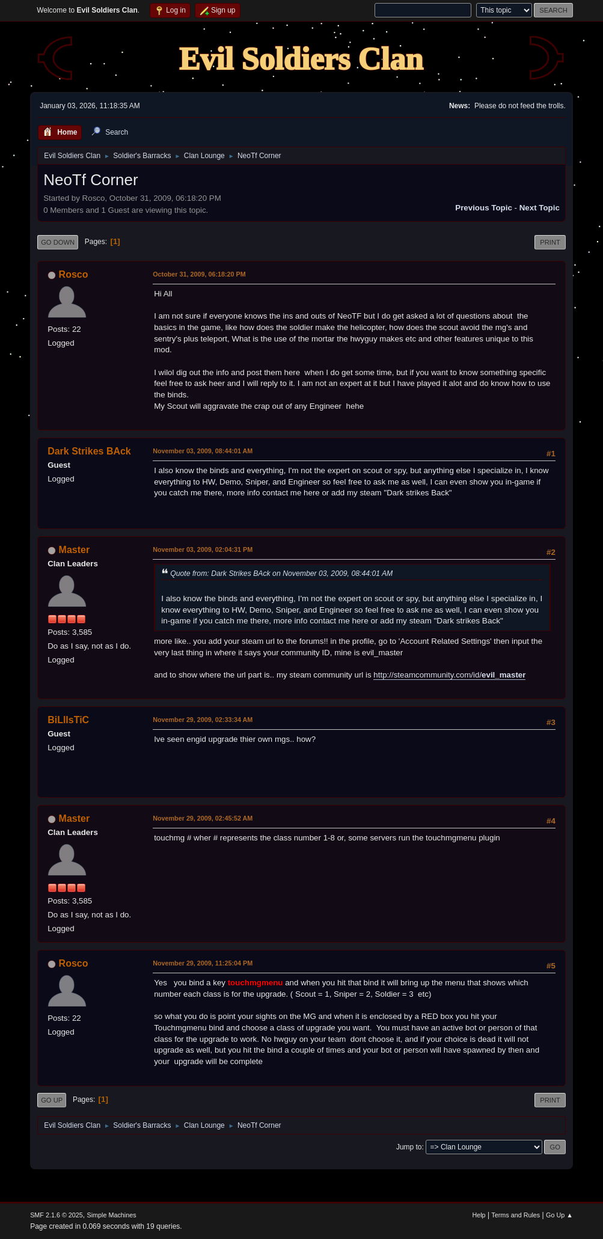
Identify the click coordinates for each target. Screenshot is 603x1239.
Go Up (52, 1100)
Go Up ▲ (559, 1215)
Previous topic (483, 207)
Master (74, 550)
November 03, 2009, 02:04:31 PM (203, 549)
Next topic (539, 207)
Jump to (409, 1147)
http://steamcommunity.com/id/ (449, 674)
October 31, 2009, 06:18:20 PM (199, 274)
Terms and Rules (515, 1215)
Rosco (73, 274)
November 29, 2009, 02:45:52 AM (203, 818)
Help (478, 1215)
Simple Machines (111, 1215)
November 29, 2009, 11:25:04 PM (203, 963)
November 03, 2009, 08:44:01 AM (203, 450)
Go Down (58, 242)
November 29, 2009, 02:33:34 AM (203, 719)
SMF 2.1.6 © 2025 (56, 1215)
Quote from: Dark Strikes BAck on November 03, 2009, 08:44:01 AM (281, 573)
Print (550, 242)
